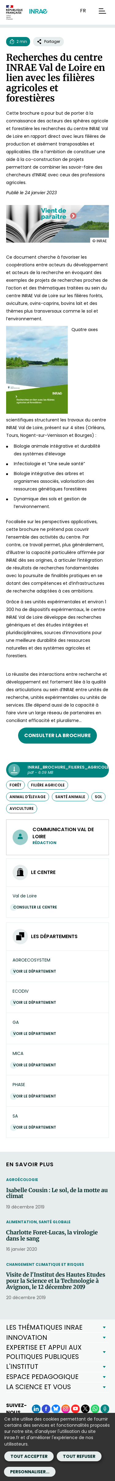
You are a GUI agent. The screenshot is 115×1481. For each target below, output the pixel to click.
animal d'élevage (28, 796)
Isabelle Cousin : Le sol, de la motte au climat (57, 1193)
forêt (15, 785)
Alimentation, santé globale (38, 1222)
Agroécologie (22, 1179)
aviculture (22, 808)
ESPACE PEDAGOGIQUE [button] (42, 1376)
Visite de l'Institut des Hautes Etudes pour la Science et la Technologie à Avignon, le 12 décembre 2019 (55, 1281)
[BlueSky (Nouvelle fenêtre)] (56, 1409)
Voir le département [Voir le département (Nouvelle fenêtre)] (36, 971)
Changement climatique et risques (45, 1264)
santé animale (70, 796)
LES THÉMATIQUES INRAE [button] (44, 1327)
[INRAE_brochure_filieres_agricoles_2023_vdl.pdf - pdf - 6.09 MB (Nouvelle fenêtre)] (57, 769)
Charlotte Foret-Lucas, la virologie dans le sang (52, 1235)
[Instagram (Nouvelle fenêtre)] (65, 1409)
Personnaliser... (29, 1472)
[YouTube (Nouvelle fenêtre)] (75, 1409)
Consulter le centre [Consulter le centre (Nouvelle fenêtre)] (36, 907)
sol (98, 796)
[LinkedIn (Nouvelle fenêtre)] (36, 1409)
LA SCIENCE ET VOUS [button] (38, 1386)
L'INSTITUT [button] (22, 1366)
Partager (48, 41)
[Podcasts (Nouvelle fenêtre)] (105, 1409)
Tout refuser (79, 1456)
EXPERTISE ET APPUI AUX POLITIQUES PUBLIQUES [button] (44, 1352)
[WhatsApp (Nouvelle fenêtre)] (95, 1409)
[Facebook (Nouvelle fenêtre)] (46, 1409)
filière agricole (48, 785)
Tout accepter (29, 1456)
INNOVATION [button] (26, 1337)
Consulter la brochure (57, 735)
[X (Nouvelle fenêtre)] (85, 1409)
